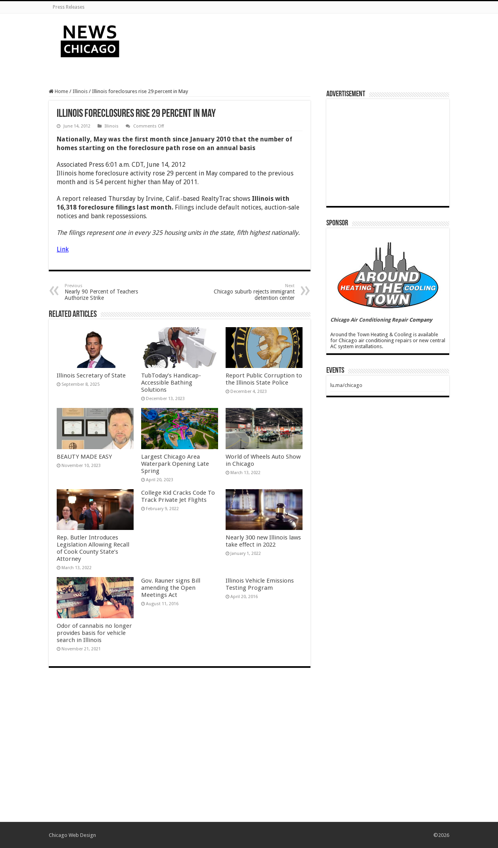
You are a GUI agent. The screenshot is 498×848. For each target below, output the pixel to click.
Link (63, 249)
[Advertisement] (299, 39)
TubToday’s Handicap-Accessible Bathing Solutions (171, 382)
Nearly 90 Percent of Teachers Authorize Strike (105, 292)
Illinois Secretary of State (91, 375)
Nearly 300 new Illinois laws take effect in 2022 (263, 541)
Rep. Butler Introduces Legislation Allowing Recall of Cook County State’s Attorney (93, 548)
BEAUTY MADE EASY (84, 456)
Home (58, 91)
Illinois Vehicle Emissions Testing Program (260, 584)
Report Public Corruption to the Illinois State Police (264, 379)
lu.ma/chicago (346, 385)
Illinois (80, 91)
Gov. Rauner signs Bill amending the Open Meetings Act (170, 587)
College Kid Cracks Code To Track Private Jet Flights (178, 496)
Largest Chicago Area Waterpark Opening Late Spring (175, 463)
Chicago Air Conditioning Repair (369, 320)
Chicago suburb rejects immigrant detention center (254, 292)
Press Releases (68, 7)
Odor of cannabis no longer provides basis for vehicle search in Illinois (94, 633)
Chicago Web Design (72, 835)
